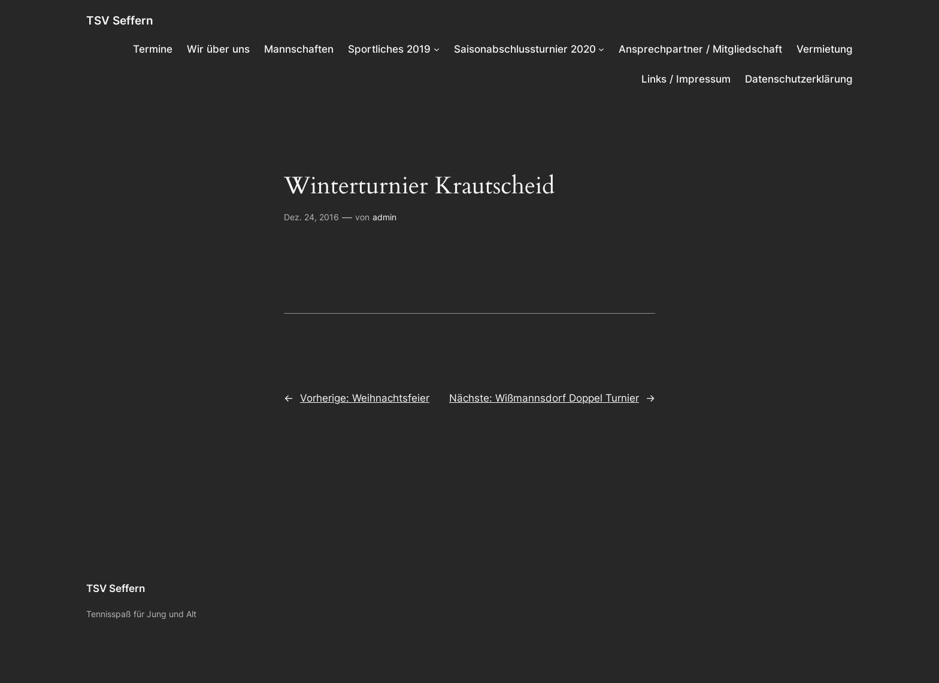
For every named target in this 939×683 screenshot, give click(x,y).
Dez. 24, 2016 (311, 217)
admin (384, 217)
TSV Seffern (119, 20)
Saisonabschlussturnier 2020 (525, 49)
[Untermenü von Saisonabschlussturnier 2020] (601, 49)
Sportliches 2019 (389, 49)
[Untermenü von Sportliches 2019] (437, 49)
